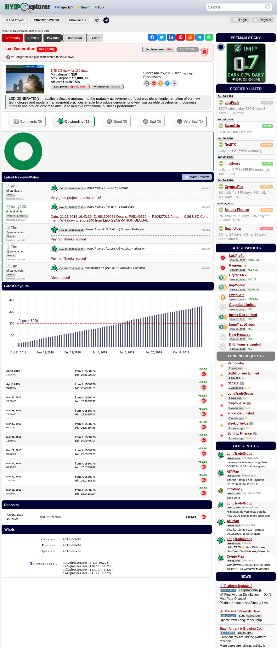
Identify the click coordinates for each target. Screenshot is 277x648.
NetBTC (230, 144)
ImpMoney (232, 163)
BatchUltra (233, 228)
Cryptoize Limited (242, 305)
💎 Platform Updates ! (236, 586)
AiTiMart (233, 471)
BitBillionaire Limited (245, 344)
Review (33, 38)
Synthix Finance (237, 209)
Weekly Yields (238, 423)
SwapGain (232, 125)
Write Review (199, 177)
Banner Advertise (47, 19)
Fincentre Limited (241, 413)
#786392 (206, 207)
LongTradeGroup (242, 324)
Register (265, 20)
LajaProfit (232, 102)
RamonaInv (237, 265)
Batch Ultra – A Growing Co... (241, 628)
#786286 (206, 230)
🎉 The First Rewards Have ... (241, 611)
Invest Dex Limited (243, 315)
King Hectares (239, 334)
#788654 (206, 188)
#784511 (206, 268)
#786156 (206, 249)
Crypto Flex (237, 275)
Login (242, 20)
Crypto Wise (234, 187)
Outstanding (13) (74, 121)
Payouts (53, 38)
